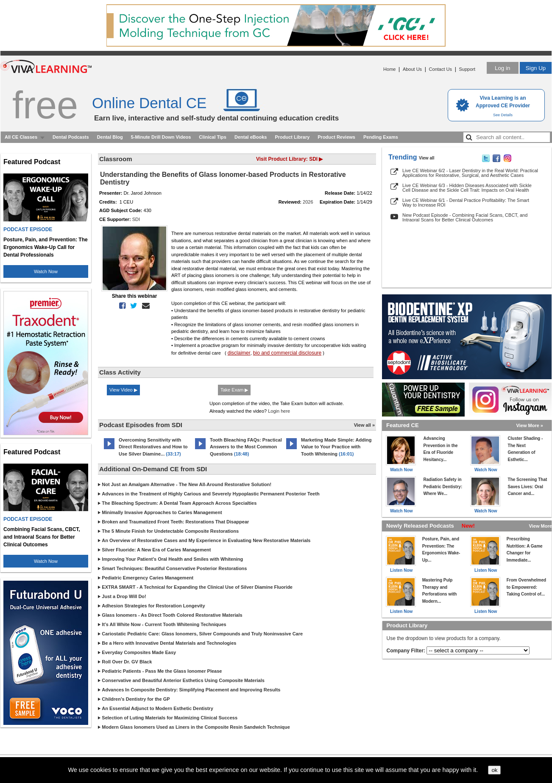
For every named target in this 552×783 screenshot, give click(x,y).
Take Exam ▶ (234, 389)
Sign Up (536, 68)
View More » (529, 425)
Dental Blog (110, 137)
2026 (308, 201)
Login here (279, 411)
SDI (136, 219)
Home (389, 69)
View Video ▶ (123, 389)
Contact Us (440, 69)
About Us (412, 69)
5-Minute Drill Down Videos (161, 137)
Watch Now (46, 271)
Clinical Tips (212, 137)
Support (467, 69)
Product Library (292, 137)
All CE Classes (21, 137)
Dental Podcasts (71, 137)
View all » (364, 425)
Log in (502, 68)
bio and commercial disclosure (287, 353)
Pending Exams (380, 137)
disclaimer (239, 353)
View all (427, 158)
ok (494, 770)
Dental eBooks (250, 137)
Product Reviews (336, 137)
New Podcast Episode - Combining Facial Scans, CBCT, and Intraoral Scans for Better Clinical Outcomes (464, 217)
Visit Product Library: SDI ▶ (289, 159)
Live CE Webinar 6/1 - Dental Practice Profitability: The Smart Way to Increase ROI (465, 202)
